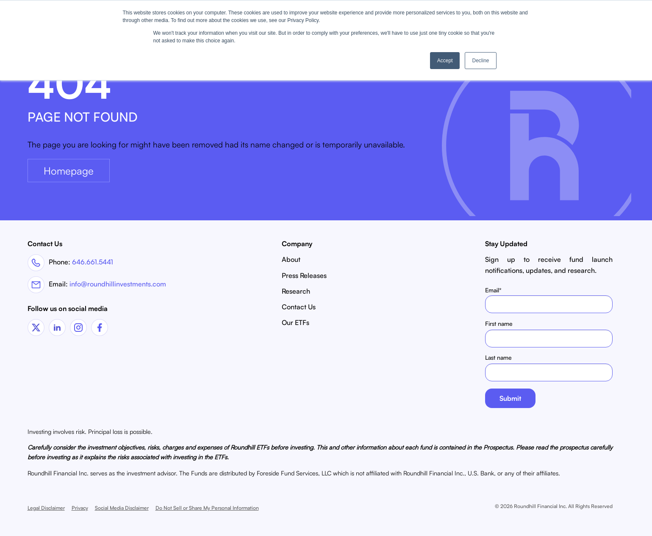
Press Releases (304, 275)
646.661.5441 (92, 262)
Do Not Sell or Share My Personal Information (207, 508)
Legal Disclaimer (46, 508)
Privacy (80, 508)
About (291, 259)
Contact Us (299, 307)
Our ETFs (295, 322)
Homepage (69, 170)
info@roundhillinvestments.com (117, 284)
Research (296, 291)
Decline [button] (480, 61)
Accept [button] (445, 61)
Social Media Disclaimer (122, 508)
